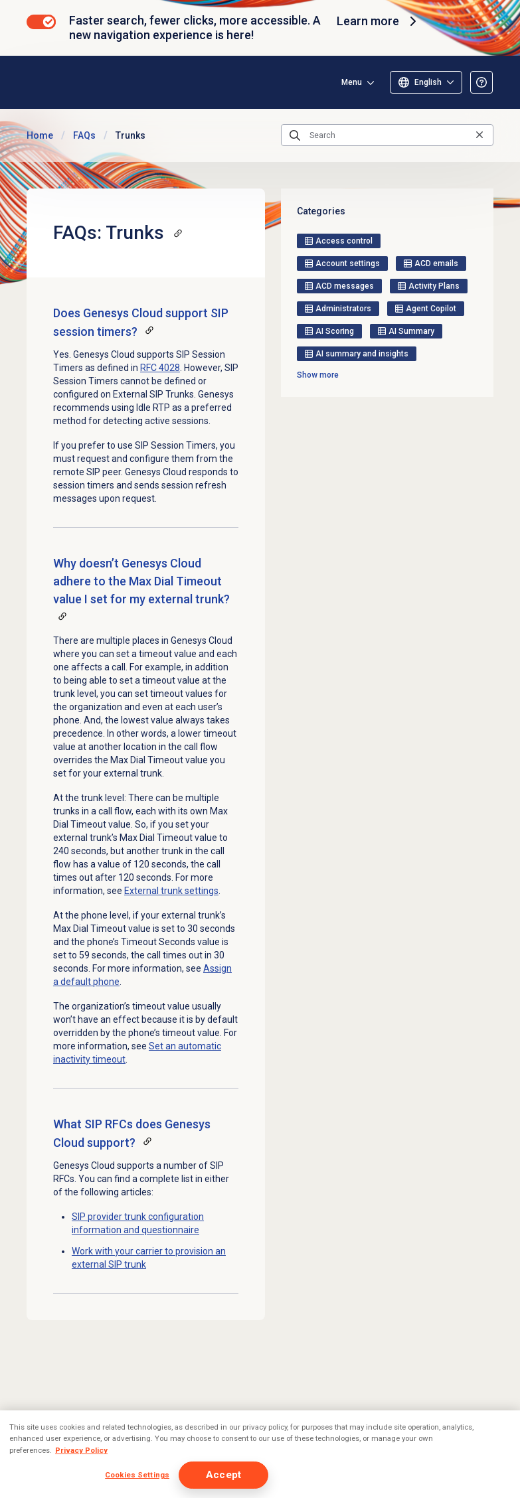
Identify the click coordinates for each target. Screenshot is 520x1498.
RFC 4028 (160, 367)
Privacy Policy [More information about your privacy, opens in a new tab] (81, 1450)
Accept (223, 1475)
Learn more (378, 21)
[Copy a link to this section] (178, 233)
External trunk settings (171, 890)
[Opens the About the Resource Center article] (481, 82)
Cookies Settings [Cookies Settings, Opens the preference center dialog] (137, 1474)
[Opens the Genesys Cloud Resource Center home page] (105, 82)
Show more (318, 375)
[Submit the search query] (295, 135)
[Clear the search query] (479, 135)
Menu (351, 82)
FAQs (84, 135)
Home (40, 135)
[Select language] (426, 82)
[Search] (387, 135)
